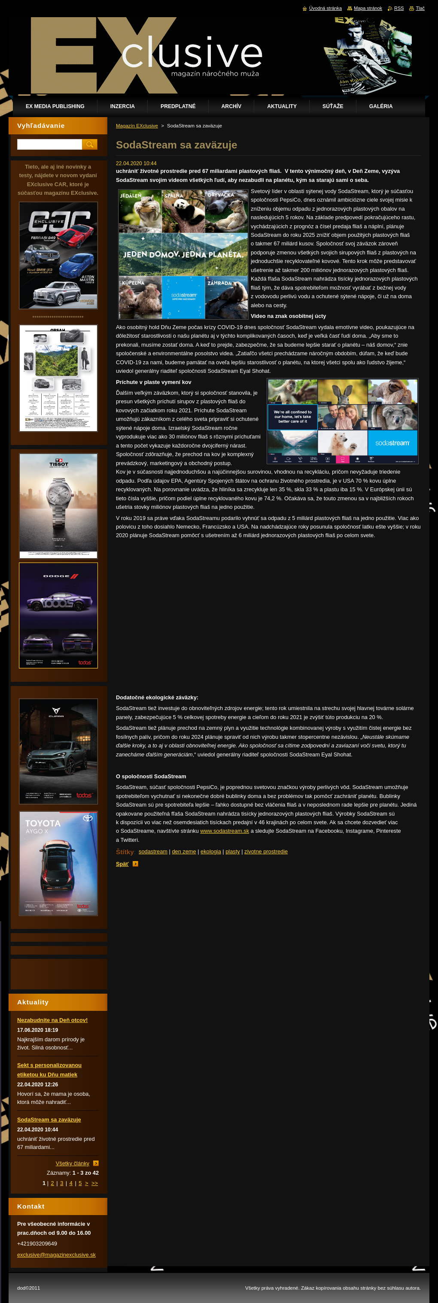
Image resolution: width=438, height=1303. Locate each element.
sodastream (153, 851)
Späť (122, 864)
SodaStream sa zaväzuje (49, 1119)
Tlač (420, 8)
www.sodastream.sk (224, 831)
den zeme (184, 851)
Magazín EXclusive (137, 125)
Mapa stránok (368, 8)
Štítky (125, 852)
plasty (232, 851)
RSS (399, 8)
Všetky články (72, 1163)
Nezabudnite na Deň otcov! (52, 1020)
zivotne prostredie (266, 851)
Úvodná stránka (325, 8)
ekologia (211, 851)
